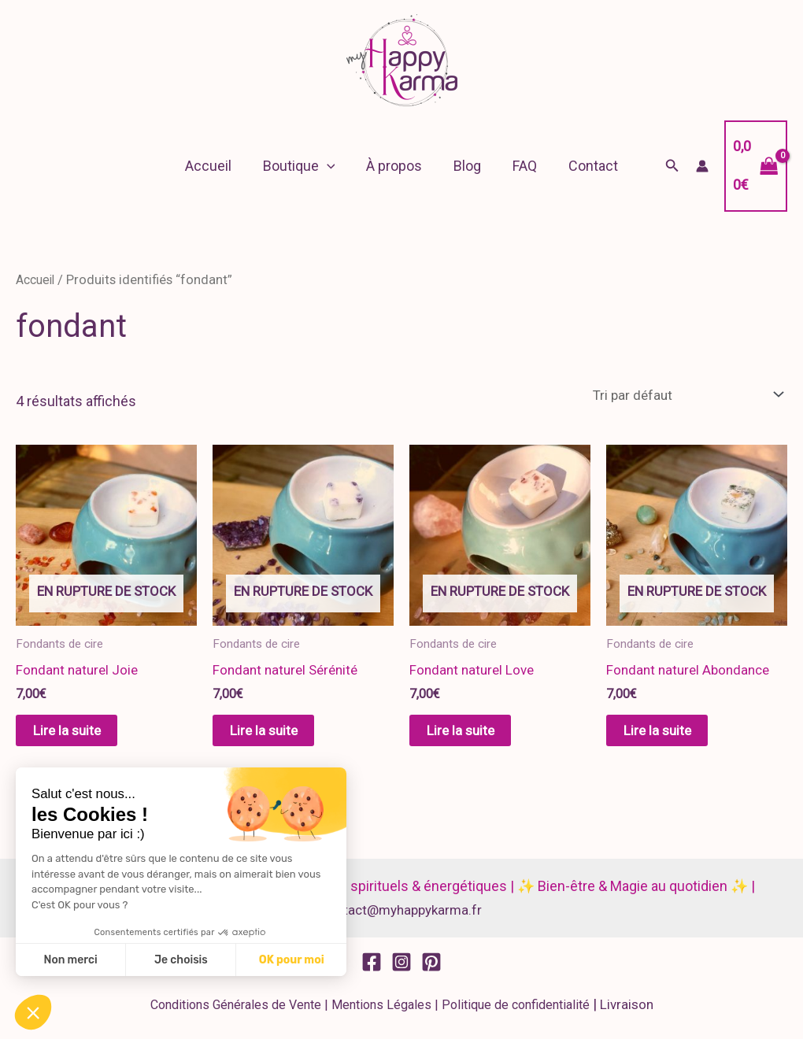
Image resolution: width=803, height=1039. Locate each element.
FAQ (520, 165)
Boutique (304, 166)
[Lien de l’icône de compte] (692, 166)
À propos (396, 165)
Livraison (626, 1011)
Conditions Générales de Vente (234, 1011)
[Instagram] (401, 968)
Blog (465, 165)
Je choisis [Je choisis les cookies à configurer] (181, 960)
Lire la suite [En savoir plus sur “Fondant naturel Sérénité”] (279, 735)
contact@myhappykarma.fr (401, 916)
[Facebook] (371, 968)
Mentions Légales (380, 1011)
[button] (332, 166)
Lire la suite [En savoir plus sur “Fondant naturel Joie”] (82, 735)
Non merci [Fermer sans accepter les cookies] (70, 960)
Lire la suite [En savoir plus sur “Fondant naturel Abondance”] (673, 735)
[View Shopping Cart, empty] (751, 166)
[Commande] (679, 395)
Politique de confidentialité (514, 1011)
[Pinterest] (431, 968)
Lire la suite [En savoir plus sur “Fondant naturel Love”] (476, 735)
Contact (585, 165)
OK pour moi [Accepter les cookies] (291, 960)
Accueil (216, 165)
